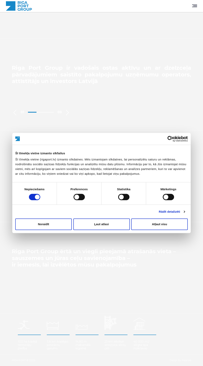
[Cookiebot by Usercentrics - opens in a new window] (170, 139)
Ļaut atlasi (101, 224)
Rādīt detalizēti (169, 211)
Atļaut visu (159, 224)
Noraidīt (43, 224)
